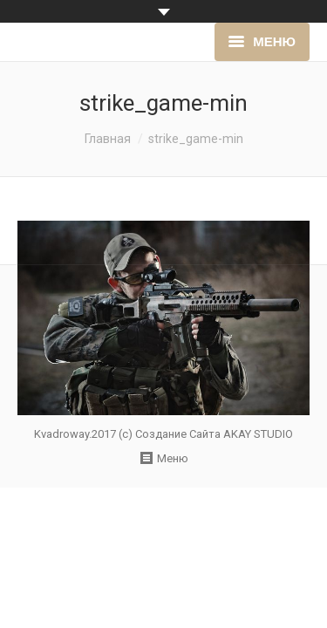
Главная (108, 139)
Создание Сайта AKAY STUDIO (214, 433)
